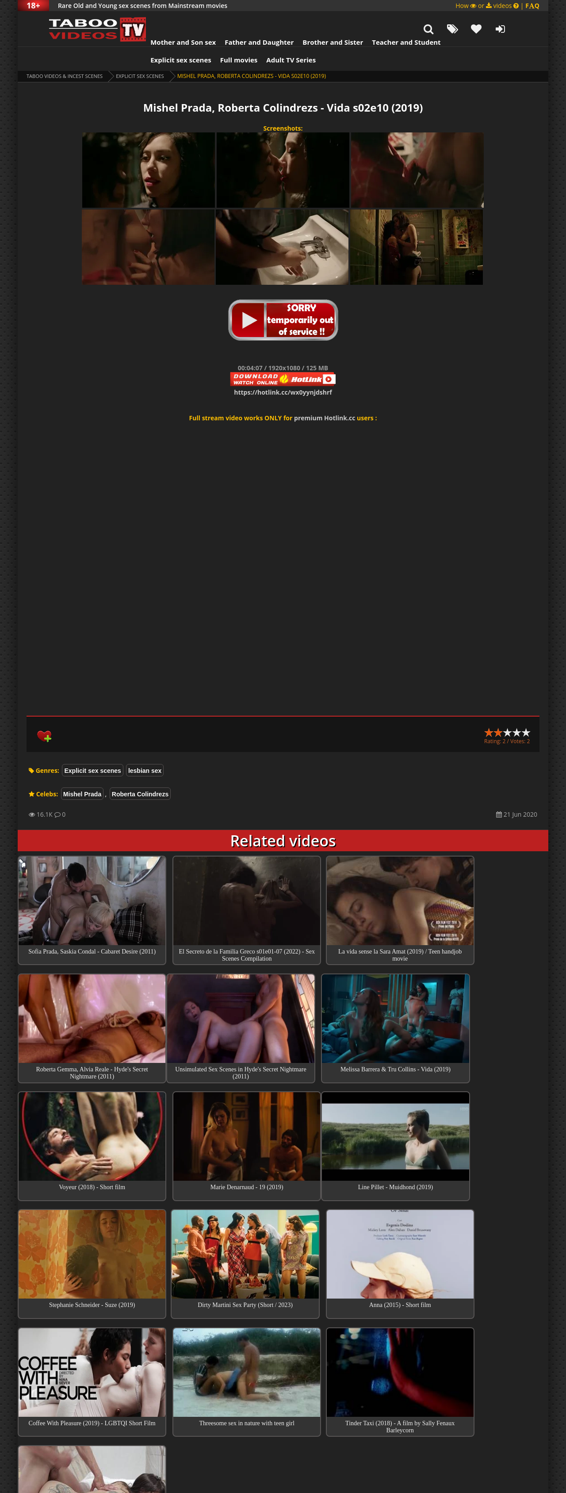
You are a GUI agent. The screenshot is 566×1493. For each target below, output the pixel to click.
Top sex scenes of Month (283, 1345)
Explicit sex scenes (163, 37)
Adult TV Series (273, 37)
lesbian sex (145, 748)
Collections (283, 1370)
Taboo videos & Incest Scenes (68, 54)
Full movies (221, 37)
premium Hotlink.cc (324, 396)
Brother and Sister (315, 20)
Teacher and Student (388, 20)
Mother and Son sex (165, 20)
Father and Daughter (241, 20)
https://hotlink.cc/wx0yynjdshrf (283, 370)
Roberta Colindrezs (140, 772)
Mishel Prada (82, 772)
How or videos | (497, 5)
